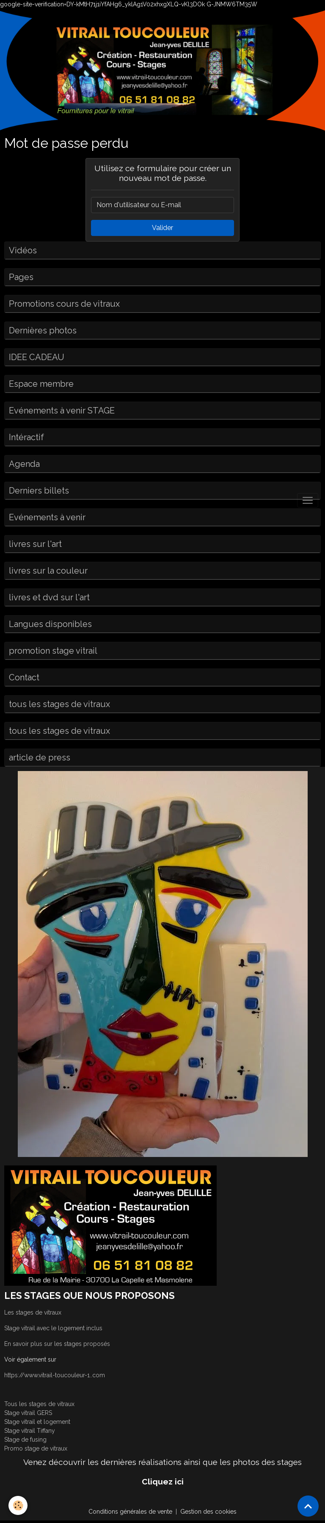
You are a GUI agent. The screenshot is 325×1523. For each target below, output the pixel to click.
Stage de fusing (25, 1439)
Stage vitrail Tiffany (29, 1430)
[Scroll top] (308, 1506)
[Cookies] (18, 1505)
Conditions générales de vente (130, 1511)
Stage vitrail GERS (28, 1412)
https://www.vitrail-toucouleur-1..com (54, 1375)
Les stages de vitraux (32, 1312)
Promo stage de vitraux (35, 1448)
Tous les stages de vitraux (39, 1404)
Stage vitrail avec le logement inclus (53, 1328)
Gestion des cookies (208, 1511)
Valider (162, 228)
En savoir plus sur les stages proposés (57, 1343)
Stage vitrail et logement (37, 1421)
